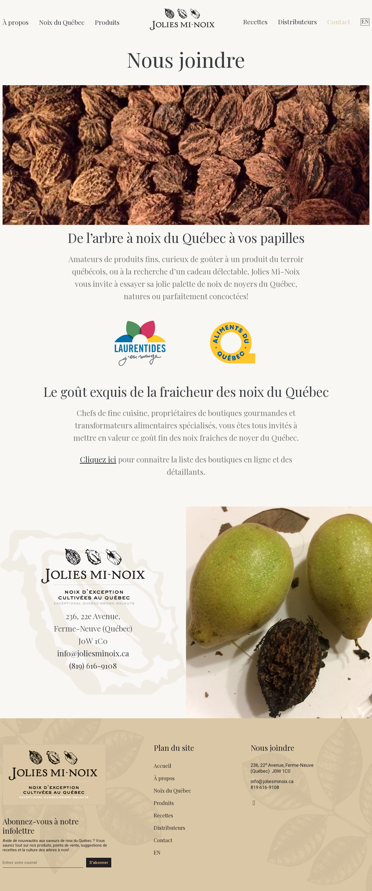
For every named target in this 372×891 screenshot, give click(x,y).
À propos (16, 22)
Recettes (255, 21)
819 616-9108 (265, 787)
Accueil (162, 765)
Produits (107, 22)
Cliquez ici (98, 459)
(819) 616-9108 (93, 665)
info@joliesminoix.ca (93, 653)
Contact (338, 21)
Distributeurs (297, 21)
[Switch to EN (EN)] (365, 22)
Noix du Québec (61, 22)
